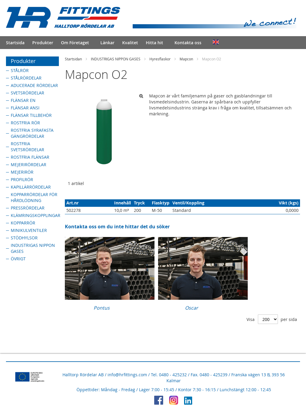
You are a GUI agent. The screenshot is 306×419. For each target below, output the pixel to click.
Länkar (107, 42)
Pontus (102, 308)
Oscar (191, 308)
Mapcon (186, 58)
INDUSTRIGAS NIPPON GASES (115, 58)
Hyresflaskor (160, 58)
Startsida (15, 42)
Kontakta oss (188, 42)
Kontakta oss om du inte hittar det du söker (117, 226)
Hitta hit (154, 42)
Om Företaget (75, 42)
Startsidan (73, 58)
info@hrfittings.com (127, 374)
